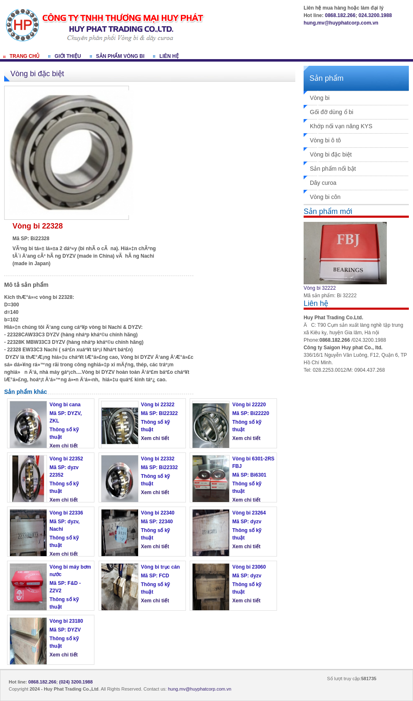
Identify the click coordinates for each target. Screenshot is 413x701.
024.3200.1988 (375, 15)
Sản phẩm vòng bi (120, 56)
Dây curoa (323, 182)
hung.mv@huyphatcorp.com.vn (341, 23)
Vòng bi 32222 (320, 288)
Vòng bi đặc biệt (331, 154)
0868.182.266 (340, 15)
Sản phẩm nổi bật (333, 168)
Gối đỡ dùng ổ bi (331, 112)
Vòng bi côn (325, 197)
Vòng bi (319, 97)
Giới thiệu (67, 56)
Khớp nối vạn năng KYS (341, 126)
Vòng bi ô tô (325, 140)
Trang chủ (25, 56)
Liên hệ (168, 56)
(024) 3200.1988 (76, 681)
